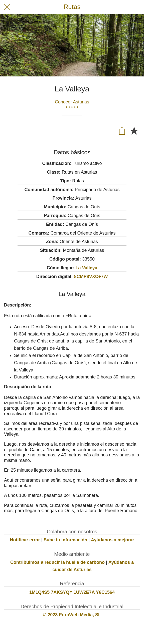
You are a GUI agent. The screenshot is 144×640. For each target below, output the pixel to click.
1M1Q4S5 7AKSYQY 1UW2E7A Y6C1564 (72, 592)
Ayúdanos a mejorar (112, 539)
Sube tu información (65, 539)
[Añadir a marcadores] (134, 130)
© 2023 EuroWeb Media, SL (72, 614)
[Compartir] (122, 130)
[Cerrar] (7, 7)
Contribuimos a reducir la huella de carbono (57, 562)
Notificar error (25, 539)
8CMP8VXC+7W (91, 276)
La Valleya (86, 267)
